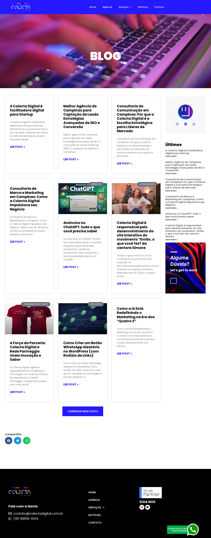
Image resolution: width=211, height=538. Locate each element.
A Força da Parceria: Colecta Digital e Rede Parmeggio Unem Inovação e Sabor (28, 351)
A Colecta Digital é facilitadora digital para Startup (27, 110)
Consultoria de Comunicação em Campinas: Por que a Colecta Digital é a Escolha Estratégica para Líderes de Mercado (135, 118)
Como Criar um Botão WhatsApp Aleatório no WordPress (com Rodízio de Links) (82, 349)
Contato (159, 7)
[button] (82, 411)
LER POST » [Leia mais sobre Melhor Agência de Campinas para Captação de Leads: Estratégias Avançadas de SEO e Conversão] (71, 159)
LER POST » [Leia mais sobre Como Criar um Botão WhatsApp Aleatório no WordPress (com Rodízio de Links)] (71, 384)
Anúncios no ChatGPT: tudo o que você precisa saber (81, 226)
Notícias (143, 7)
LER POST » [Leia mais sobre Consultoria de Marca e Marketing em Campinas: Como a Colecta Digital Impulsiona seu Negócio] (17, 242)
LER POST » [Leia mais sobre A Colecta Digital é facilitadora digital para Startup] (17, 147)
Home (92, 7)
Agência (107, 7)
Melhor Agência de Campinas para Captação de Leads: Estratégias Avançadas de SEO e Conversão (81, 116)
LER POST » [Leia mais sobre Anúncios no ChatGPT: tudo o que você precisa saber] (71, 267)
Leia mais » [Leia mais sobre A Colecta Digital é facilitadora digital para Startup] (171, 156)
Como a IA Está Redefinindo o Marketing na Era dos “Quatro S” (136, 314)
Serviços (125, 7)
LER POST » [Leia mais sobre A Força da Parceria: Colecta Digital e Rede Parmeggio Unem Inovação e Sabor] (17, 392)
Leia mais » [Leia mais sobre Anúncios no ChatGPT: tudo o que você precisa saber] (171, 219)
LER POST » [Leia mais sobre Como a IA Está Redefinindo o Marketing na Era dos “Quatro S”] (124, 353)
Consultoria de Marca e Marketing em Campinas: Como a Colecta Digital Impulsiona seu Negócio (29, 199)
